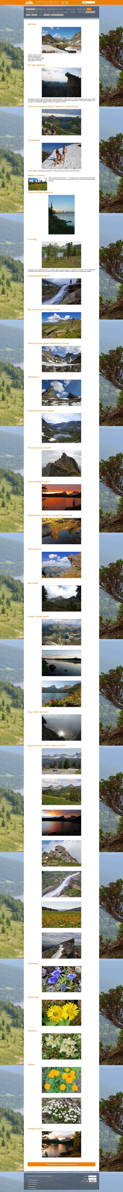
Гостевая (34, 14)
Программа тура (41, 9)
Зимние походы (90, 12)
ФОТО (89, 9)
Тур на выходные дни (57, 14)
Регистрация (84, 1183)
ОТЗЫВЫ (72, 12)
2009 (53, 12)
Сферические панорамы (62, 12)
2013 (37, 12)
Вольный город (30, 9)
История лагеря (81, 9)
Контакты (46, 14)
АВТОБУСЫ (80, 12)
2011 (45, 12)
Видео (28, 14)
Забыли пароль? (92, 1183)
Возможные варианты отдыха (55, 9)
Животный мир (30, 12)
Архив (40, 14)
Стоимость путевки (70, 9)
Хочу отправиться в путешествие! (61, 1164)
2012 (41, 12)
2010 (49, 12)
